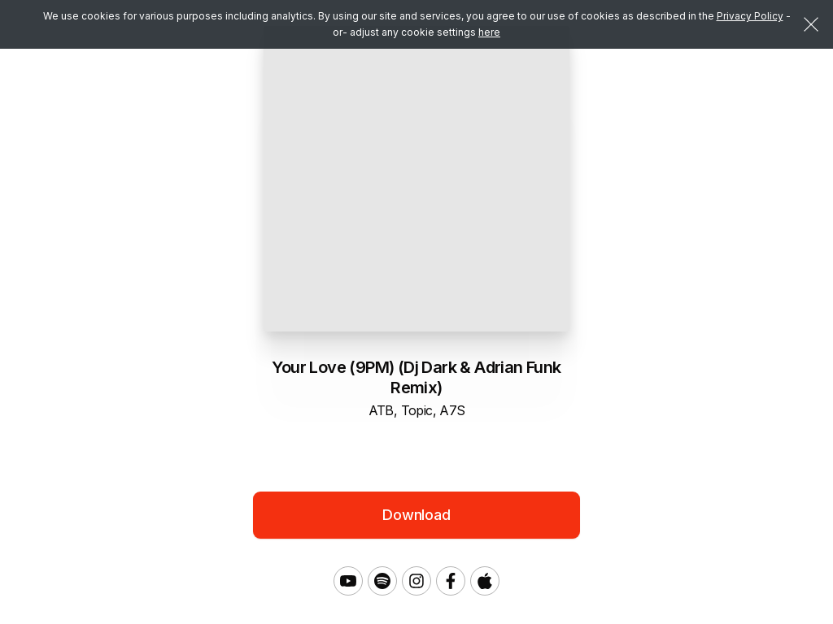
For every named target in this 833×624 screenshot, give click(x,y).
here (489, 32)
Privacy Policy (750, 16)
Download (416, 514)
